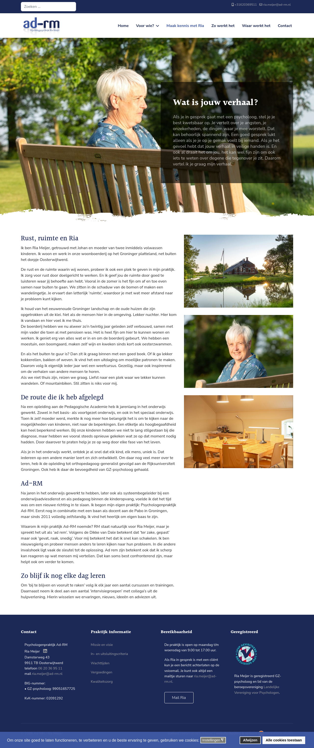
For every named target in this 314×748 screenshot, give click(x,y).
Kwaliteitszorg (102, 681)
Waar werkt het (256, 25)
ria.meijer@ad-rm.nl (277, 4)
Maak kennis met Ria (185, 25)
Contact (285, 25)
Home (123, 25)
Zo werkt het (223, 25)
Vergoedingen (101, 672)
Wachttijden (100, 663)
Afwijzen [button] (250, 740)
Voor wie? (145, 25)
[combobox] (48, 6)
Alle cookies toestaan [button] (284, 740)
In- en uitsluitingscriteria (109, 654)
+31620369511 (246, 4)
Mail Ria (179, 697)
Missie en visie (102, 644)
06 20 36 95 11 (50, 668)
